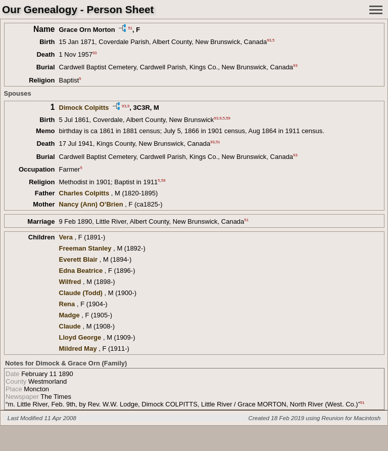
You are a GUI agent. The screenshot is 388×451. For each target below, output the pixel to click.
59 (228, 118)
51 (130, 27)
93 (269, 40)
